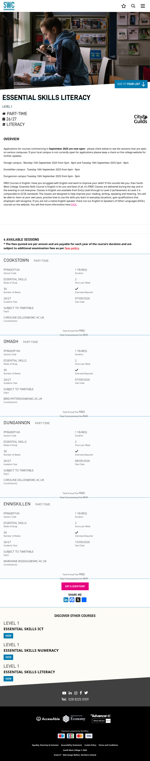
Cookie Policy (90, 745)
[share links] (84, 599)
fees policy (72, 248)
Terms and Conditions (108, 745)
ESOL (74, 204)
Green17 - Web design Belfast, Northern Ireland (75, 755)
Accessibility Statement (71, 745)
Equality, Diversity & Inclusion (45, 745)
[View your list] (123, 6)
